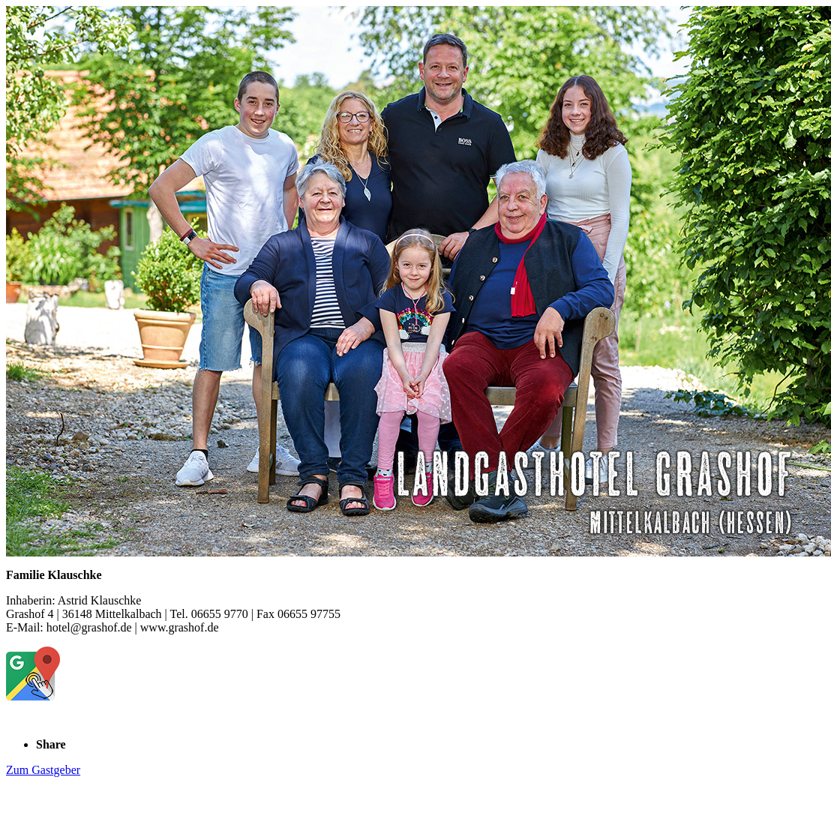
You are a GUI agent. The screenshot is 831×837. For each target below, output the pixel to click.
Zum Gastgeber (43, 770)
